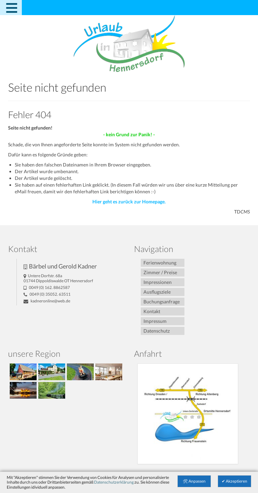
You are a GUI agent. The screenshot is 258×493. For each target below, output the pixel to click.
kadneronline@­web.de (47, 300)
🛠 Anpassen (194, 481)
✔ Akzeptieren (234, 481)
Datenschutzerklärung (114, 482)
